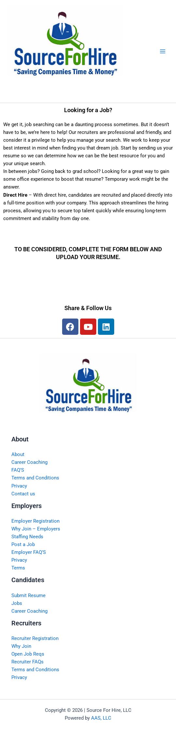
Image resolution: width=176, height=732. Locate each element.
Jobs (16, 603)
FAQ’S (17, 470)
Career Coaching (29, 462)
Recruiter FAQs (27, 662)
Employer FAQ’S (28, 552)
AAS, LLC (101, 718)
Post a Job (23, 544)
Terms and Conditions (35, 478)
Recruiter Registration (35, 638)
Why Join (21, 646)
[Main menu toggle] (162, 51)
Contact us (23, 494)
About (17, 454)
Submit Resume (28, 595)
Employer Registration (35, 521)
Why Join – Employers (35, 529)
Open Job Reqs (27, 654)
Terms (18, 568)
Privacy (19, 486)
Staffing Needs (27, 537)
